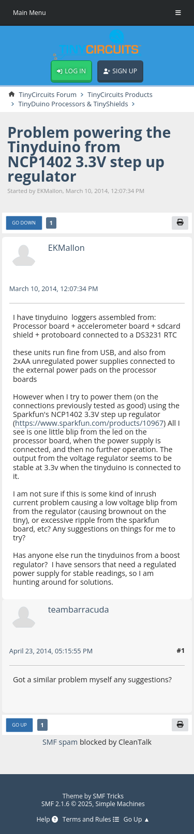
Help (46, 820)
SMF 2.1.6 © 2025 (66, 803)
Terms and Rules (91, 820)
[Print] (180, 223)
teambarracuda (78, 609)
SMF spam (60, 742)
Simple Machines (120, 803)
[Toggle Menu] (178, 13)
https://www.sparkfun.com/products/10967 (89, 423)
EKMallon (66, 247)
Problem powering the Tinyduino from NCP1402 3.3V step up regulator (89, 154)
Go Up (19, 724)
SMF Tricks (108, 796)
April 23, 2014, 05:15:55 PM (51, 650)
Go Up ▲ (137, 820)
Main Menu (29, 12)
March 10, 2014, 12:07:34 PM (53, 288)
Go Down (24, 222)
